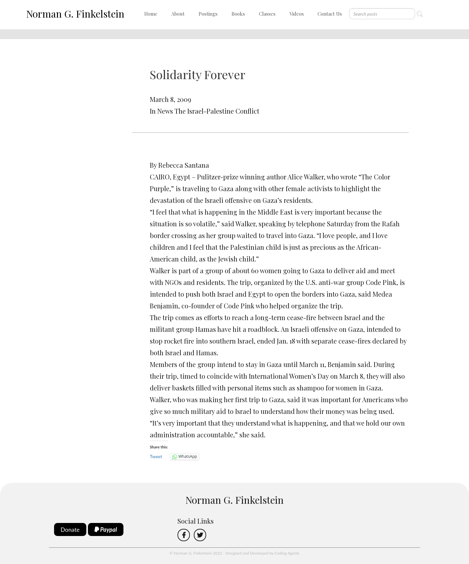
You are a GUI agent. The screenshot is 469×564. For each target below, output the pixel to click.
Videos (297, 13)
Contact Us (330, 13)
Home (150, 13)
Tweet (156, 456)
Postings (208, 13)
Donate (70, 529)
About (178, 13)
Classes (267, 13)
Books (238, 13)
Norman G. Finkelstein (75, 13)
